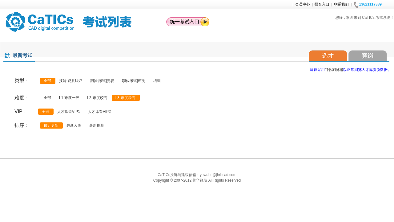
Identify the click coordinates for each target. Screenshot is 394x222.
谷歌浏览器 (334, 70)
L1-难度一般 (69, 98)
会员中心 (302, 4)
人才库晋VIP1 (68, 111)
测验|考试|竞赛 (102, 81)
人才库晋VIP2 (99, 111)
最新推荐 (96, 125)
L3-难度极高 (125, 98)
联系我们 (341, 4)
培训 (157, 81)
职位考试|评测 (133, 81)
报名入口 (322, 4)
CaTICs (164, 175)
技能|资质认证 (70, 81)
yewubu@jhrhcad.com (218, 175)
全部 (47, 81)
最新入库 (73, 125)
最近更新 (51, 125)
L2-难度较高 (97, 98)
